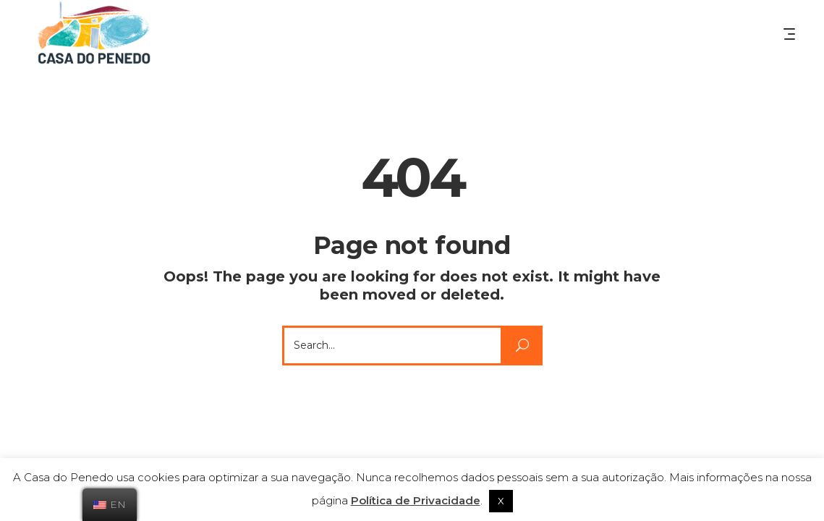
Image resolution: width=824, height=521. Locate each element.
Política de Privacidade (415, 500)
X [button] (501, 501)
